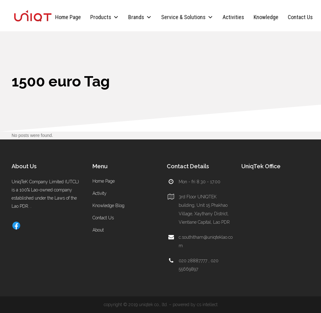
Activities (233, 17)
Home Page (68, 17)
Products (104, 17)
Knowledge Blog (108, 205)
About (98, 229)
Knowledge (266, 17)
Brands (140, 17)
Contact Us (300, 17)
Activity (99, 193)
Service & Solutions (187, 17)
